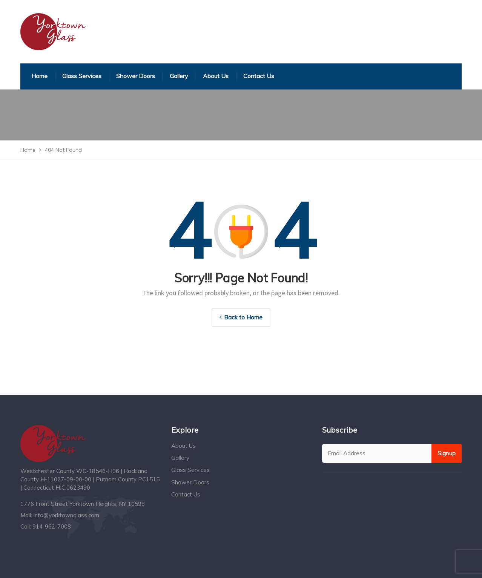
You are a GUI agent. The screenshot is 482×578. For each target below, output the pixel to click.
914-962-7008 (51, 526)
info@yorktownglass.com (66, 515)
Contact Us (185, 494)
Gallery (180, 457)
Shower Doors (190, 482)
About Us (183, 445)
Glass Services (190, 469)
